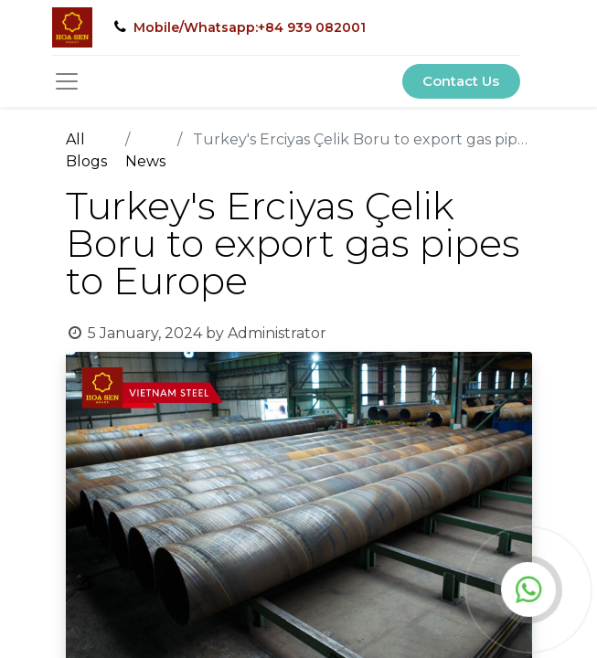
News (145, 161)
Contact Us (460, 81)
